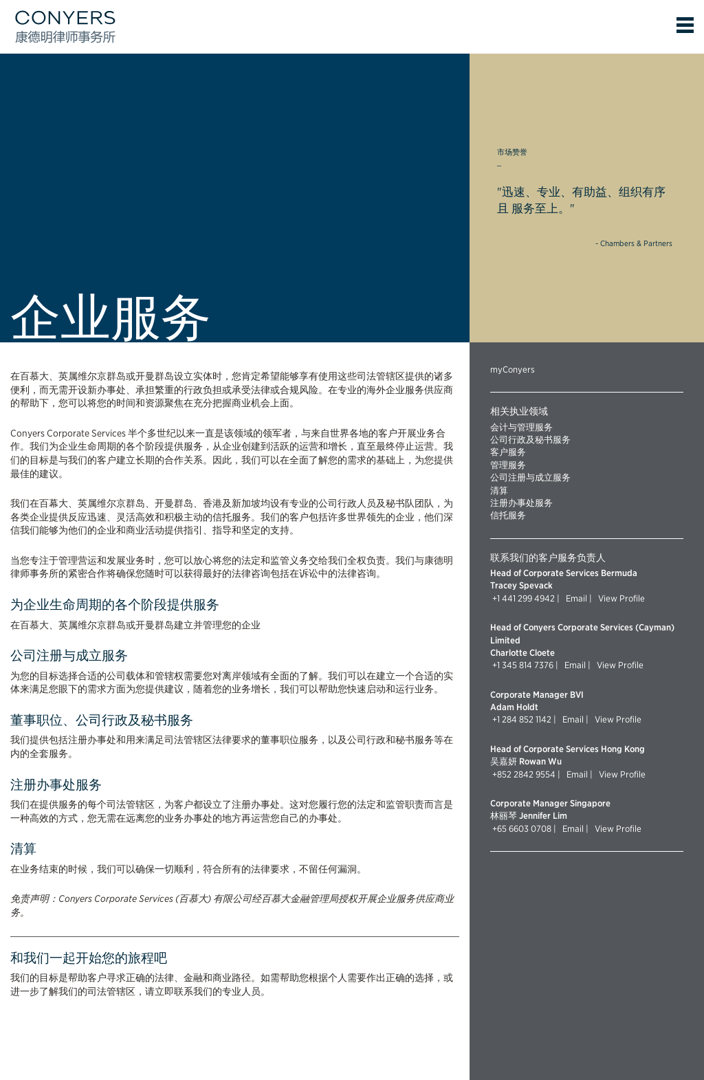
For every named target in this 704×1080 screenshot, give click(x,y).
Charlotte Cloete (522, 652)
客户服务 (508, 451)
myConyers (512, 369)
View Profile (619, 598)
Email (575, 598)
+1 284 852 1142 (521, 719)
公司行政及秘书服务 (530, 439)
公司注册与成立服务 (530, 477)
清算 (499, 490)
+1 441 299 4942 (523, 598)
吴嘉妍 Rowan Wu (526, 761)
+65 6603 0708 (521, 828)
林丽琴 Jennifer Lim (528, 815)
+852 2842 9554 (524, 774)
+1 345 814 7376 (523, 664)
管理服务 (508, 464)
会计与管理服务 (521, 426)
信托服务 (508, 514)
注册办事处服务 (521, 502)
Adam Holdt (514, 706)
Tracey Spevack (521, 585)
